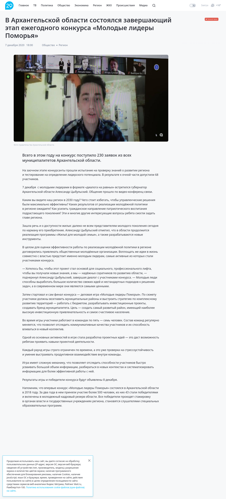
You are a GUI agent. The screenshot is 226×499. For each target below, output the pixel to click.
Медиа (143, 5)
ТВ (34, 5)
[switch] (192, 5)
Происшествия (125, 5)
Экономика (81, 5)
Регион (97, 5)
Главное (24, 5)
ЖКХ (109, 5)
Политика (47, 5)
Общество (64, 5)
